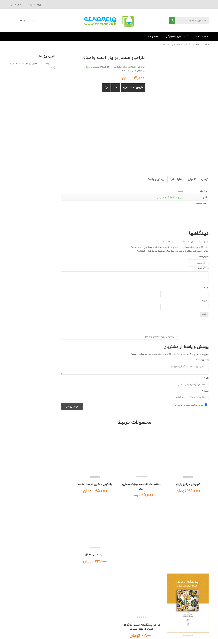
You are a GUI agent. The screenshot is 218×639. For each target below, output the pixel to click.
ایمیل (205, 301)
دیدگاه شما (202, 268)
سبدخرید (102, 613)
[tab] (198, 179)
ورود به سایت (100, 618)
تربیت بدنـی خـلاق (77, 476)
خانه (207, 44)
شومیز (180, 191)
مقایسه (115, 87)
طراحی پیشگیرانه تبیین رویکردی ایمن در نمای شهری (153, 544)
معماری (195, 44)
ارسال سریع (152, 608)
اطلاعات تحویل (202, 613)
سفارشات (102, 629)
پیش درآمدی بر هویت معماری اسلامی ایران (192, 558)
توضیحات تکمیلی (198, 179)
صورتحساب (15, 4)
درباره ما (189, 585)
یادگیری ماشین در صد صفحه (115, 478)
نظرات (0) (176, 179)
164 (181, 203)
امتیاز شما (203, 256)
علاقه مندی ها (23, 21)
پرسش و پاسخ (156, 179)
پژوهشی (96, 67)
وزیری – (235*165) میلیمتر (170, 197)
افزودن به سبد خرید (133, 87)
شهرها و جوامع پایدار (192, 476)
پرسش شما (202, 359)
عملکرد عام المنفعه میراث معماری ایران (154, 478)
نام (206, 288)
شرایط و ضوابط (202, 618)
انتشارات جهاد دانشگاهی (124, 67)
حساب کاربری (100, 608)
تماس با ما (169, 585)
